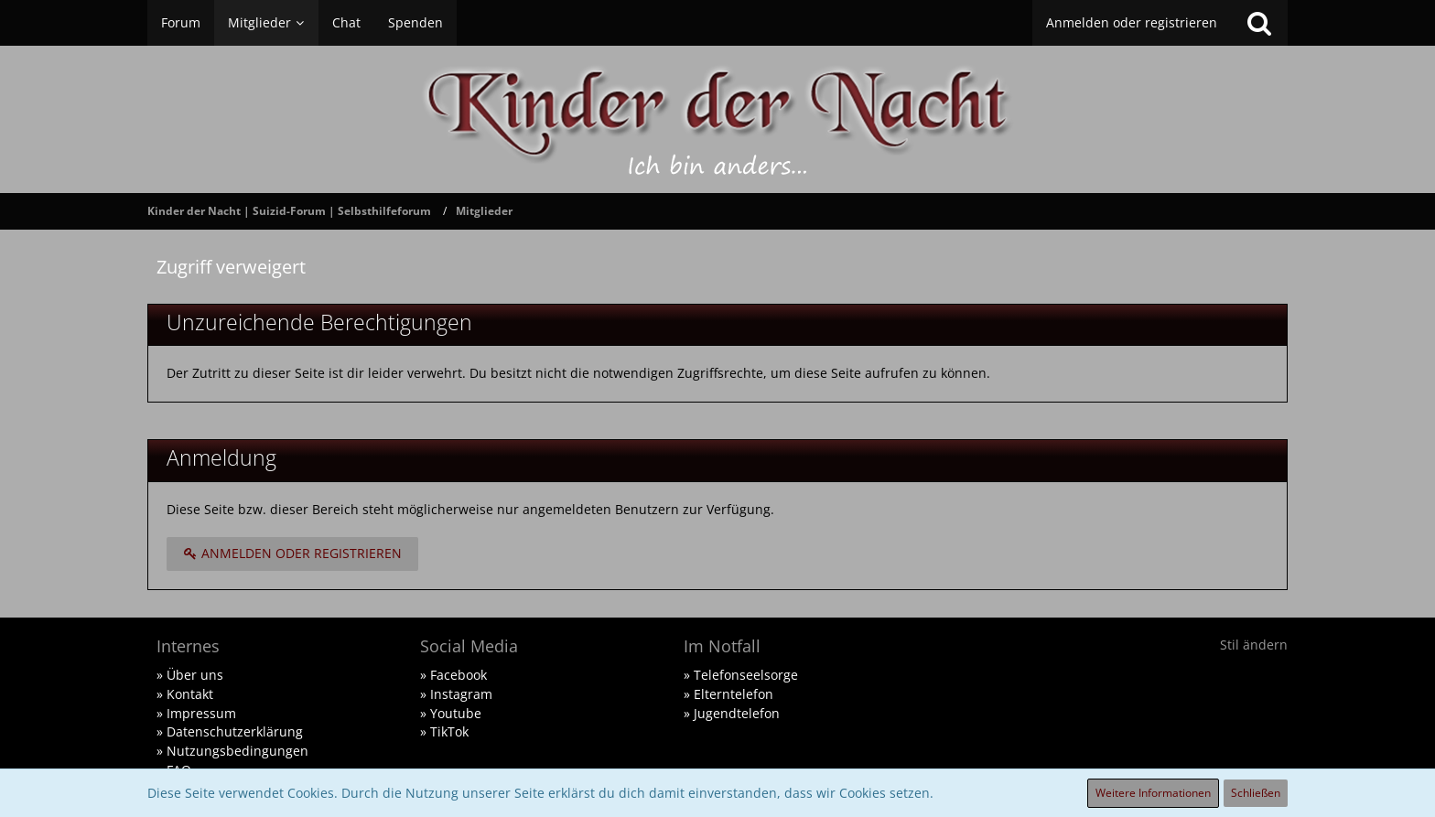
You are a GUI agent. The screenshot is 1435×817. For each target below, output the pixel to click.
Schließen (1255, 793)
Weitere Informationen (1153, 793)
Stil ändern (1254, 644)
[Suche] (1259, 23)
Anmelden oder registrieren (1131, 22)
